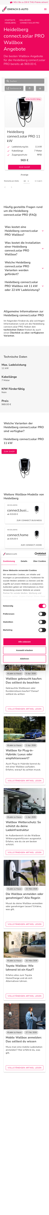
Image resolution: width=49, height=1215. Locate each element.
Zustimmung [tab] (9, 561)
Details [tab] (24, 561)
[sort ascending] (29, 88)
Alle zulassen (24, 642)
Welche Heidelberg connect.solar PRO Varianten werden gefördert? (24, 268)
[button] (14, 88)
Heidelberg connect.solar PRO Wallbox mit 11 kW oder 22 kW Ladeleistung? (24, 286)
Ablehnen (24, 659)
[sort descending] (40, 88)
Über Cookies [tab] (39, 561)
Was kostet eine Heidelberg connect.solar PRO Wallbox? (24, 231)
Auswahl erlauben (24, 650)
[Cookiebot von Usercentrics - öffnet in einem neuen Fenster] (35, 554)
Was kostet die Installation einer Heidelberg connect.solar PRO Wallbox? (24, 248)
